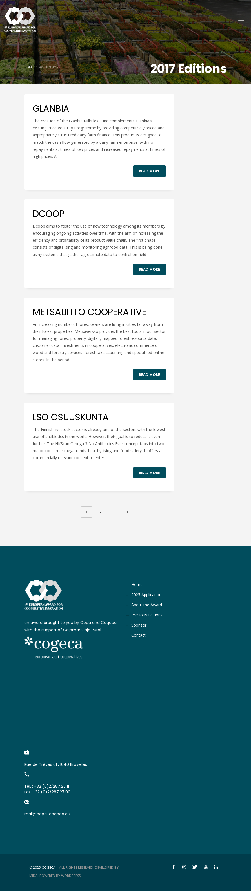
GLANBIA (51, 108)
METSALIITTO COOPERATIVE (89, 312)
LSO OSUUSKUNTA (71, 417)
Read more (149, 171)
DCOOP (48, 213)
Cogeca (48, 867)
